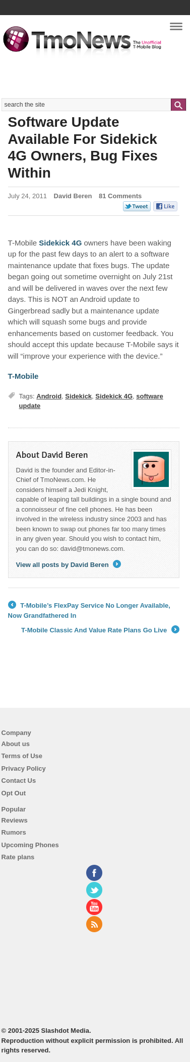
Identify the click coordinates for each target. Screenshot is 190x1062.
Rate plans (18, 857)
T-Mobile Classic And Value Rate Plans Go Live (100, 630)
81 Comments (120, 196)
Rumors (14, 832)
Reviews (15, 820)
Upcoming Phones (30, 845)
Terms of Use (22, 756)
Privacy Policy (24, 768)
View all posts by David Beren (68, 564)
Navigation (176, 29)
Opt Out (14, 793)
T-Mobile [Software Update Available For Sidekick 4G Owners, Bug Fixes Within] (23, 376)
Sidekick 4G (114, 396)
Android (48, 396)
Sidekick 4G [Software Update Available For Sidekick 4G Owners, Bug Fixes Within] (60, 242)
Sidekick (78, 396)
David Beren (73, 196)
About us (16, 744)
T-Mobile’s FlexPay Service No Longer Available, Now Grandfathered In (89, 610)
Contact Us (19, 780)
